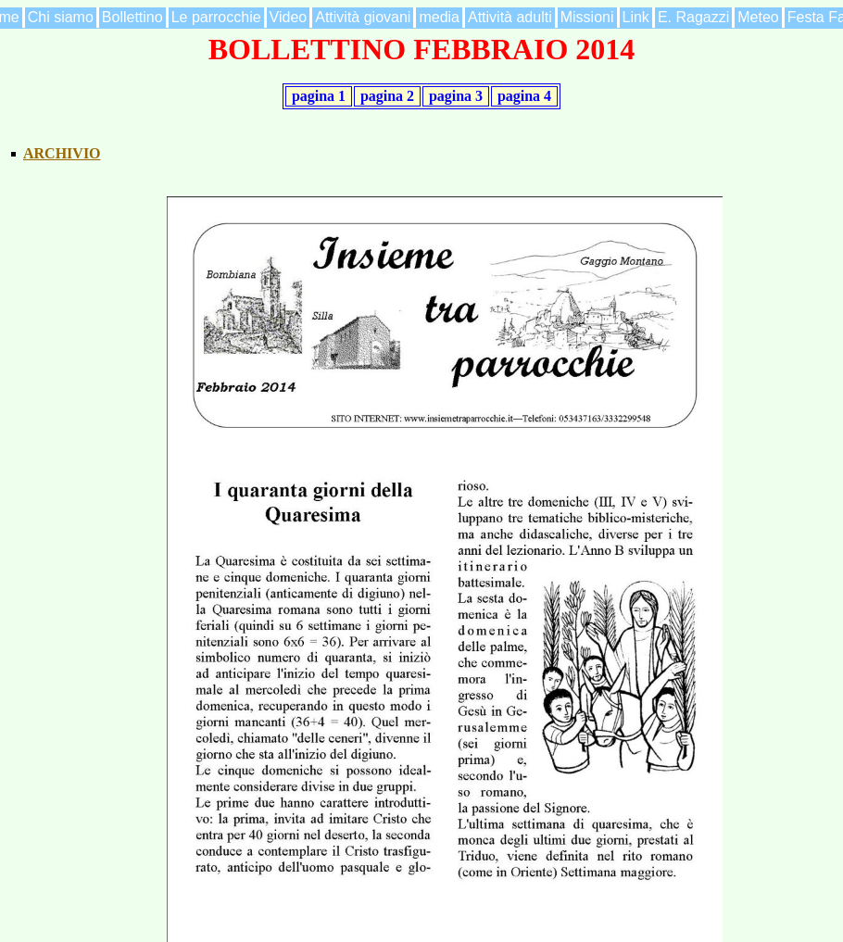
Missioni (587, 17)
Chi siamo (61, 17)
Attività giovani (362, 17)
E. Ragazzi (693, 17)
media (439, 17)
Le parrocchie (216, 17)
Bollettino (132, 17)
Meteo (757, 17)
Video (289, 17)
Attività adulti (510, 17)
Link (636, 17)
